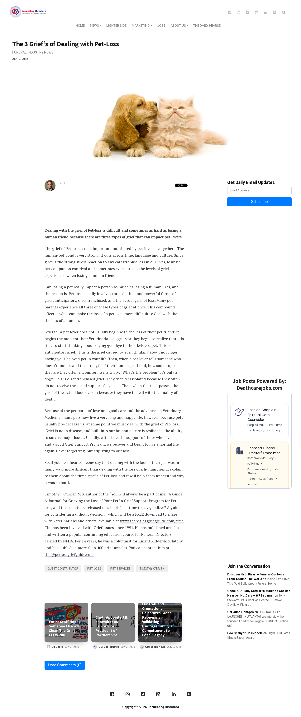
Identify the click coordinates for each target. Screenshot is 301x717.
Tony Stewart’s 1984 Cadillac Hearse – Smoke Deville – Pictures (256, 600)
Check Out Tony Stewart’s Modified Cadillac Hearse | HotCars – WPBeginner (258, 593)
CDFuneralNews (108, 647)
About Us (178, 25)
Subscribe (259, 201)
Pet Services (120, 568)
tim (62, 182)
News (94, 25)
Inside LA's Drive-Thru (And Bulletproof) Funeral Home (258, 581)
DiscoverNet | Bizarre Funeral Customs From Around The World (255, 576)
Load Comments (65, 665)
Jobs (161, 25)
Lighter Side (116, 25)
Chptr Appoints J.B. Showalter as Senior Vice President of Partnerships (111, 626)
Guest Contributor (63, 568)
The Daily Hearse (207, 25)
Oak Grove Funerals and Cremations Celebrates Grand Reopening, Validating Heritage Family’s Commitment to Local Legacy (157, 617)
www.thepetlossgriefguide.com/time (152, 520)
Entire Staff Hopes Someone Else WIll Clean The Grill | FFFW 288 (64, 628)
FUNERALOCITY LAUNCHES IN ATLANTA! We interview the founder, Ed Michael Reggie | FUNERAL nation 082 (257, 619)
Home (80, 25)
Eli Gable (57, 647)
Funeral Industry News (33, 52)
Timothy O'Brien (152, 568)
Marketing (141, 25)
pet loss (94, 568)
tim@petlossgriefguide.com (69, 554)
